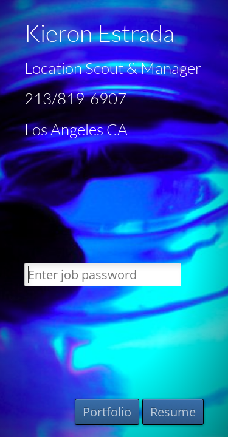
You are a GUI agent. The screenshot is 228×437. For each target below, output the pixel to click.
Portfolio (107, 412)
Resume (173, 412)
